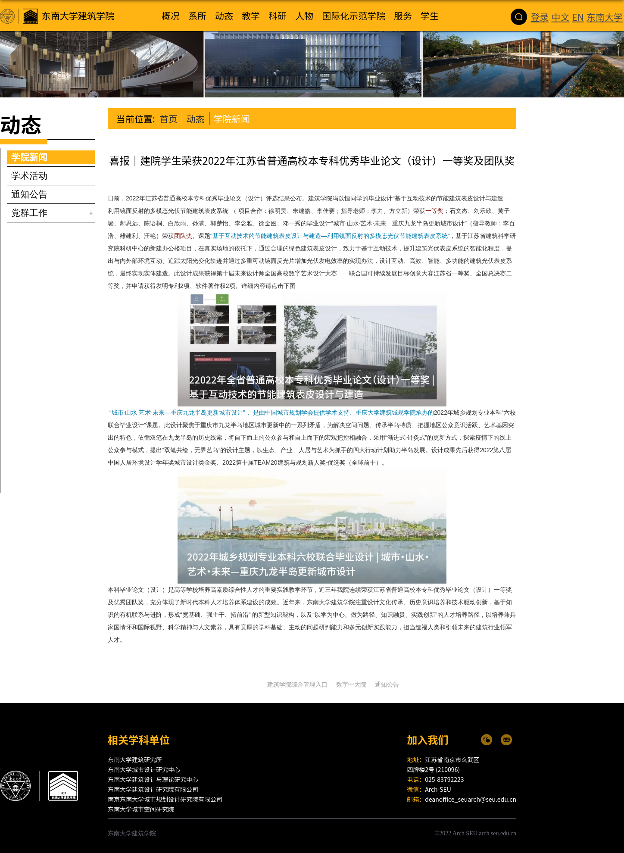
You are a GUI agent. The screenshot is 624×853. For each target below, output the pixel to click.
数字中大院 (351, 684)
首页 (168, 118)
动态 (196, 118)
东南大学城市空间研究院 (141, 809)
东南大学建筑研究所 (135, 759)
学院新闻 (232, 118)
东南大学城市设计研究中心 (144, 769)
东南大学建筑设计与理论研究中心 (153, 779)
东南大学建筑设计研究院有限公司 (153, 789)
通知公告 (387, 684)
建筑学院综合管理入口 (297, 684)
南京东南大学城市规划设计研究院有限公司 (165, 799)
